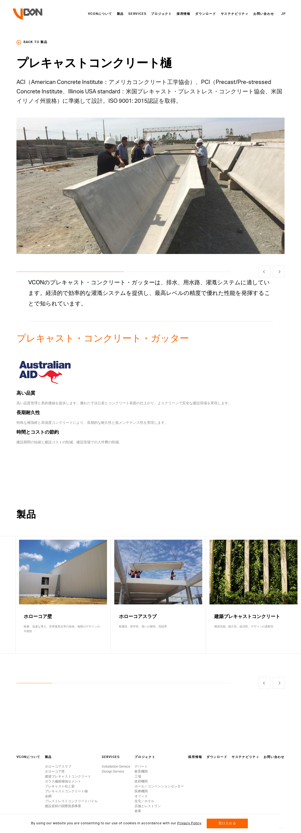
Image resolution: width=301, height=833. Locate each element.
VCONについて (100, 14)
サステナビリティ (235, 14)
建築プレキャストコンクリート (68, 776)
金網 (48, 796)
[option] (150, 186)
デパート (141, 766)
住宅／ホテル (144, 801)
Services (137, 14)
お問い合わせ (263, 14)
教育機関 (141, 771)
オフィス (141, 796)
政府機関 (141, 781)
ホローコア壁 (55, 771)
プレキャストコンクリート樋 (66, 791)
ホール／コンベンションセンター (159, 786)
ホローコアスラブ (58, 766)
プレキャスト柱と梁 (60, 786)
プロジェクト (161, 14)
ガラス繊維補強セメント (63, 781)
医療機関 (141, 791)
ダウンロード (205, 14)
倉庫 (138, 811)
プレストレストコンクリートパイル (71, 801)
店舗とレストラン (148, 806)
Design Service (113, 771)
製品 (120, 14)
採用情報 (183, 14)
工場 (138, 776)
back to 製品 (32, 42)
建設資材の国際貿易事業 (63, 806)
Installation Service (116, 766)
